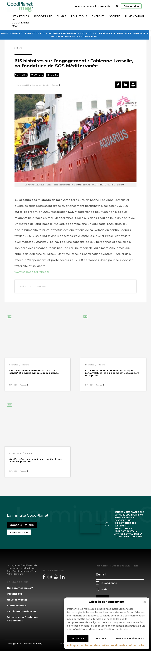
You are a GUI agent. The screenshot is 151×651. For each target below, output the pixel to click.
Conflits (21, 75)
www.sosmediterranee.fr (32, 272)
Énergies (98, 16)
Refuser (101, 638)
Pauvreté (36, 75)
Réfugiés (52, 75)
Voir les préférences (130, 638)
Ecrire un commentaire (32, 286)
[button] (144, 602)
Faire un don (131, 6)
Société (114, 16)
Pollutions (79, 16)
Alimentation (134, 16)
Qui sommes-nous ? (20, 587)
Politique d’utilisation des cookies (88, 645)
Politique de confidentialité (128, 645)
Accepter (78, 638)
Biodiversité (43, 16)
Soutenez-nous (17, 605)
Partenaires (14, 593)
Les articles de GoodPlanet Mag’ (20, 21)
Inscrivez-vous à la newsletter (93, 6)
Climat (61, 16)
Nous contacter (17, 599)
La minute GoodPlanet (21, 611)
